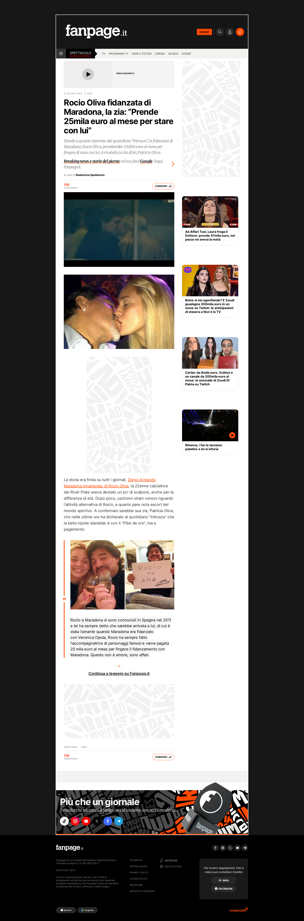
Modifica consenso (142, 891)
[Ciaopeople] (238, 911)
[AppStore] (66, 910)
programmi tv (118, 53)
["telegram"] (118, 821)
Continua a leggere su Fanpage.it (119, 673)
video (84, 747)
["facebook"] (107, 821)
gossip (186, 53)
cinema (160, 53)
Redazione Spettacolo (90, 175)
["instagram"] (75, 821)
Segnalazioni (138, 866)
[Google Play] (88, 910)
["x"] (96, 821)
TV (103, 53)
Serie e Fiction (142, 53)
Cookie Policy (139, 878)
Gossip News (70, 747)
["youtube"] (86, 821)
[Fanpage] (69, 848)
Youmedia (136, 860)
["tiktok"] (64, 821)
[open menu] (61, 53)
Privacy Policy (139, 872)
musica (173, 53)
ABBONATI (204, 32)
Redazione (136, 884)
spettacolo (80, 53)
